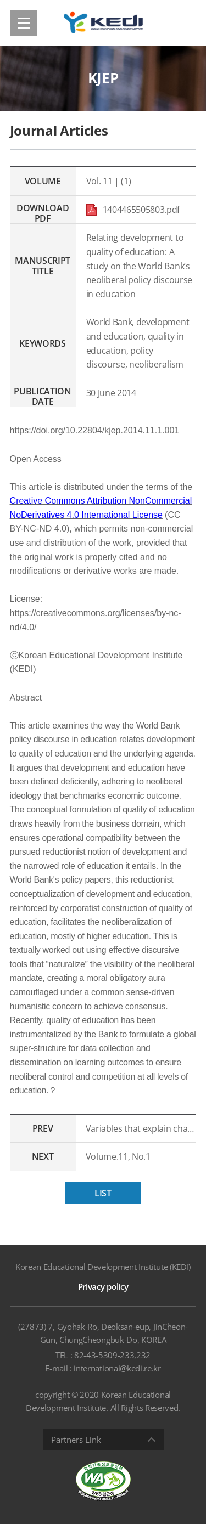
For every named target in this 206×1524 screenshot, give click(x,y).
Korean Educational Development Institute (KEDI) (103, 1266)
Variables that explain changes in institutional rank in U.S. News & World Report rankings (141, 1128)
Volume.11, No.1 (118, 1156)
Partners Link (76, 1439)
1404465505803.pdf (134, 210)
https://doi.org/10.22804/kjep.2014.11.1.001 (95, 430)
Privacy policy (103, 1286)
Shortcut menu (0, 0)
